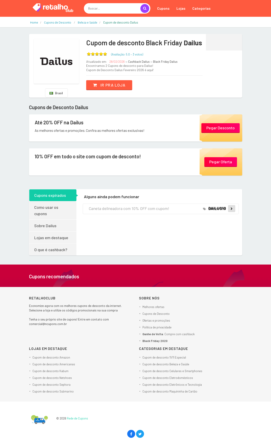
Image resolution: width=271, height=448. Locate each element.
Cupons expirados (50, 195)
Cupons (163, 8)
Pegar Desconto (220, 127)
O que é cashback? (50, 249)
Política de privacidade (156, 327)
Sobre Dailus (45, 225)
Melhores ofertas (153, 307)
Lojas (181, 8)
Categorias (201, 8)
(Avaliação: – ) (127, 54)
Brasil (56, 93)
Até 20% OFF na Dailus (59, 122)
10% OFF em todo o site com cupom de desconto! (88, 156)
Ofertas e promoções (156, 320)
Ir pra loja (109, 84)
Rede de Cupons (77, 418)
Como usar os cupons (46, 210)
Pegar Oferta (220, 161)
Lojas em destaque (51, 237)
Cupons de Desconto (156, 314)
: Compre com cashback (168, 334)
